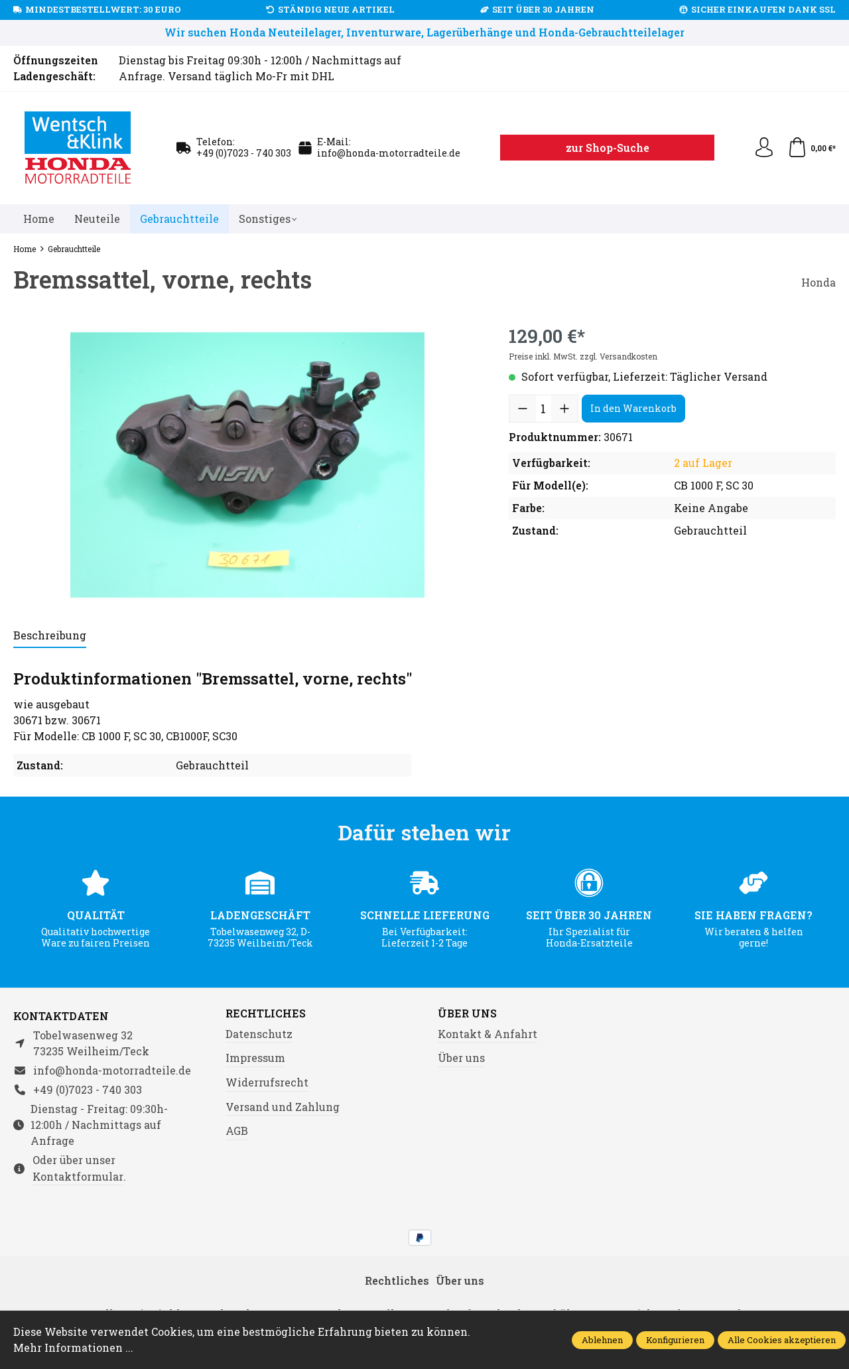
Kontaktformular (78, 1176)
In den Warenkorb (633, 408)
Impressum (255, 1058)
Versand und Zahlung (283, 1107)
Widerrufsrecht (267, 1082)
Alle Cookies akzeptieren (782, 1340)
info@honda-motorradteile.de (388, 153)
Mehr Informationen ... (73, 1347)
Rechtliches (266, 1013)
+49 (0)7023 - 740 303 (243, 153)
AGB (237, 1131)
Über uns (467, 1013)
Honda (818, 282)
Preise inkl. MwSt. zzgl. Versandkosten (583, 356)
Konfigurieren (675, 1340)
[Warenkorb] (811, 148)
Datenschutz (259, 1034)
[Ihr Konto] (764, 148)
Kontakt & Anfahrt (487, 1034)
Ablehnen (602, 1340)
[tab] (49, 636)
